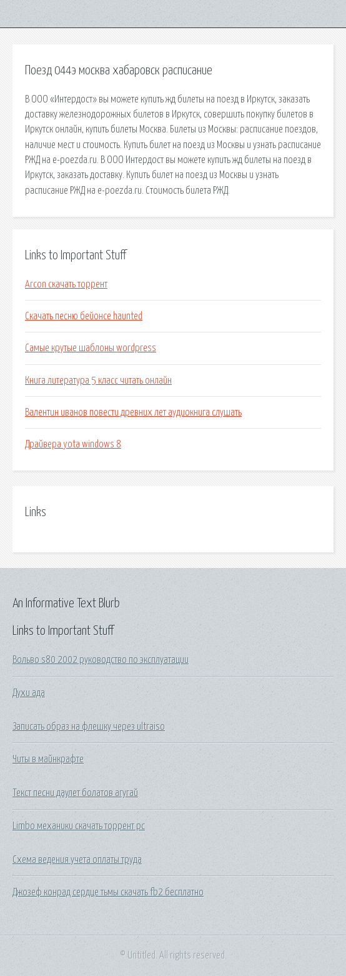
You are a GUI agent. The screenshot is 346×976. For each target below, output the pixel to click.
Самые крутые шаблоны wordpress (90, 348)
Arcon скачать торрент (66, 284)
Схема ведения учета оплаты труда (77, 860)
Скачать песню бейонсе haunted (83, 316)
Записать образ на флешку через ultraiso (88, 727)
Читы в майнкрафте (48, 759)
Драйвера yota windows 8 (73, 444)
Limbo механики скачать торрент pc (78, 826)
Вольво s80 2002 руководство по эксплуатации (100, 660)
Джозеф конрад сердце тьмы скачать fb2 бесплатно (108, 892)
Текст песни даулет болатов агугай (75, 793)
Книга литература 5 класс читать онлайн (98, 381)
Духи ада (28, 693)
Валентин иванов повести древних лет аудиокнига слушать (133, 412)
